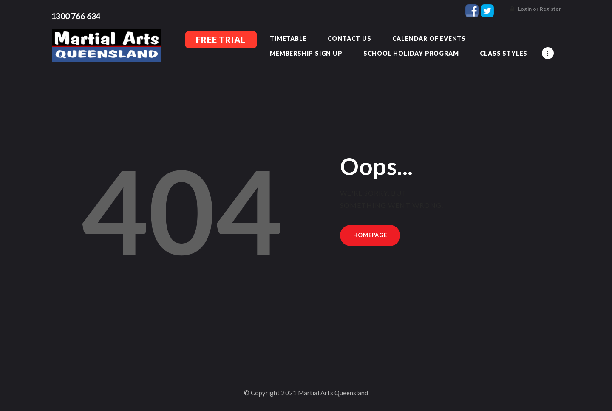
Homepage (371, 235)
